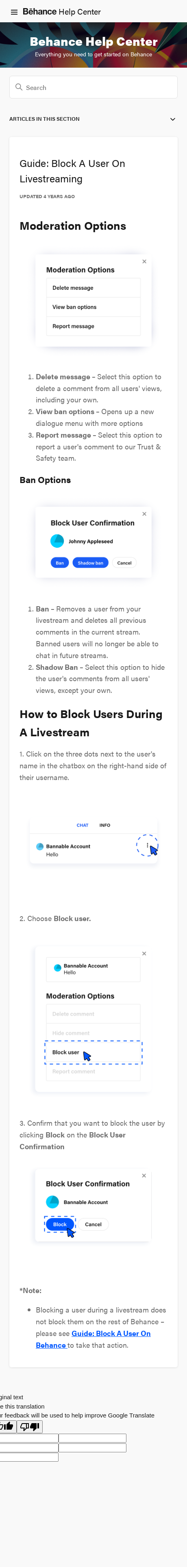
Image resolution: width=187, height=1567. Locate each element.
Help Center (62, 11)
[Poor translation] (30, 1426)
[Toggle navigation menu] (14, 11)
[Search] (93, 87)
